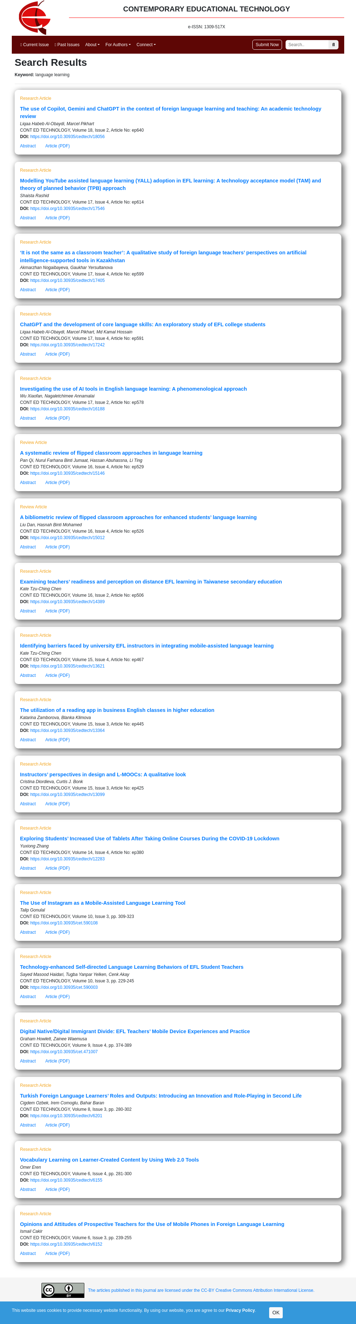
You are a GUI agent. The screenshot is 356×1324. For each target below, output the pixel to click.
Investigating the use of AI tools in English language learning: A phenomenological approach (133, 389)
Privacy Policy (240, 1310)
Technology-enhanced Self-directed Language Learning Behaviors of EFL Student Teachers (131, 967)
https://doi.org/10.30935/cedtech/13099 (67, 794)
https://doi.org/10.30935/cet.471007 (64, 1051)
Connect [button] (145, 44)
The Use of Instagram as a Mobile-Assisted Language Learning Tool (103, 903)
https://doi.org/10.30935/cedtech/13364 (67, 730)
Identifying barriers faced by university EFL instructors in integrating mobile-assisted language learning (147, 646)
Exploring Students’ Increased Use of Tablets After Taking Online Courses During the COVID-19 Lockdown (150, 838)
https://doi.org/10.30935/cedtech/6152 (66, 1244)
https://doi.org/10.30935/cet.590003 (64, 987)
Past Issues (67, 44)
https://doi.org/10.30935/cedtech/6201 (66, 1115)
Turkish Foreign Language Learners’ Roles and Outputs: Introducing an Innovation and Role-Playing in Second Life (161, 1096)
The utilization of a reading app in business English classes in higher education (117, 710)
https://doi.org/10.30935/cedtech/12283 (67, 858)
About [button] (91, 44)
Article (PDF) (57, 145)
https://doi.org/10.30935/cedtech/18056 (67, 136)
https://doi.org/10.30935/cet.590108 (64, 922)
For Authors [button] (116, 44)
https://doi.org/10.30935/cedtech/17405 (67, 280)
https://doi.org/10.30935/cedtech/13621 (67, 666)
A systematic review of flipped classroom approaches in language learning (111, 453)
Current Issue (34, 44)
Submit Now (267, 44)
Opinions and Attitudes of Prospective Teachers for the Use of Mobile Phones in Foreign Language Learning (152, 1224)
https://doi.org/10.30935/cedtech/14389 (67, 601)
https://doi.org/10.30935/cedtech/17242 (67, 344)
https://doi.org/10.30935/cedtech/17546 (67, 208)
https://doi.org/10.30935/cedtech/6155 (66, 1180)
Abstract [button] (28, 145)
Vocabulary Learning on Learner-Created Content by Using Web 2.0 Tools (109, 1160)
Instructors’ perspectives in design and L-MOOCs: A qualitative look (103, 774)
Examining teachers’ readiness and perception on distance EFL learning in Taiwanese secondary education (151, 582)
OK (276, 1312)
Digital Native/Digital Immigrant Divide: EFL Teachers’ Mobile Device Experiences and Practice (135, 1031)
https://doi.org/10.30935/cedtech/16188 (67, 408)
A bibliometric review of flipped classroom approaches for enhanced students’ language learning (138, 517)
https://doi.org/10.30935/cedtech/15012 (67, 537)
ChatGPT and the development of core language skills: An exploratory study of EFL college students (143, 324)
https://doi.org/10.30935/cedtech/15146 (67, 473)
